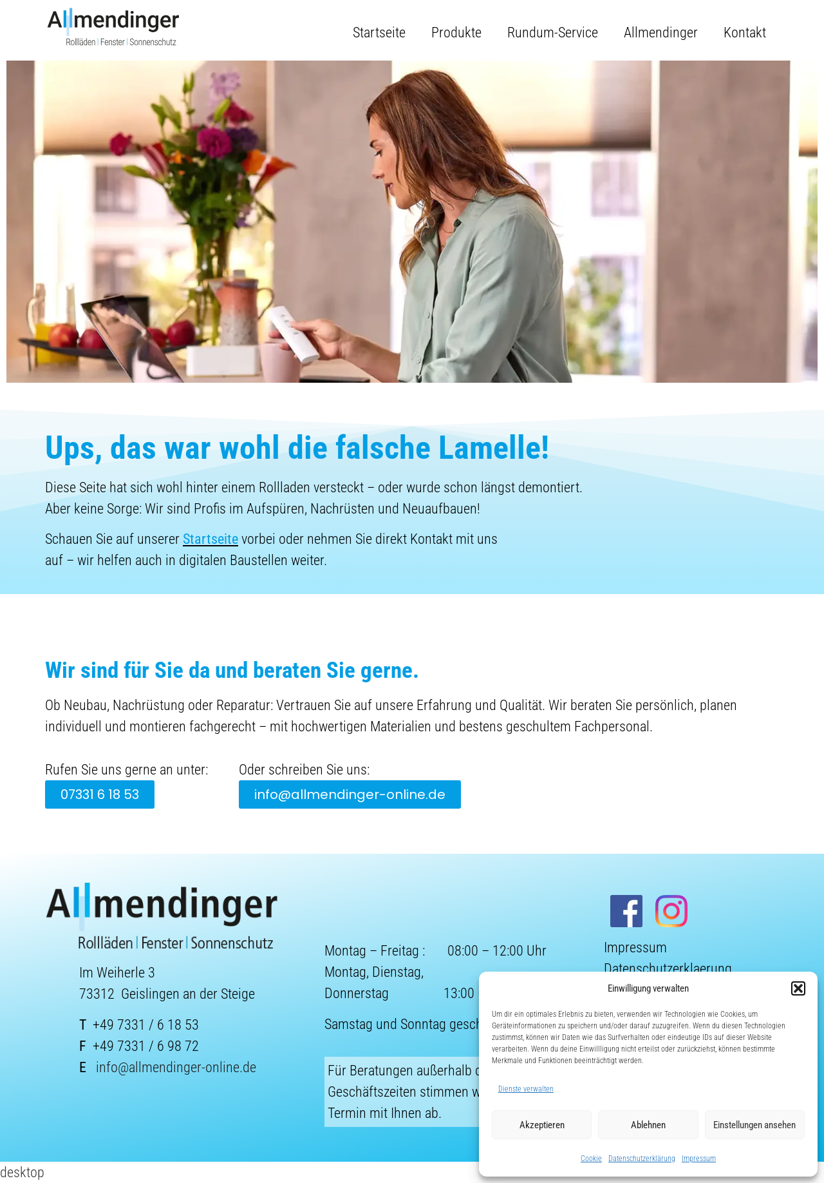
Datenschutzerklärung (641, 1158)
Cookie (591, 1158)
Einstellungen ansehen (754, 1125)
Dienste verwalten (526, 1088)
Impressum (699, 1158)
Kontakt (745, 32)
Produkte (456, 32)
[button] (798, 988)
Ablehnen (648, 1125)
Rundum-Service (552, 32)
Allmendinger (661, 32)
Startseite (379, 32)
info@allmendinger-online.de (176, 1067)
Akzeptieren (542, 1125)
